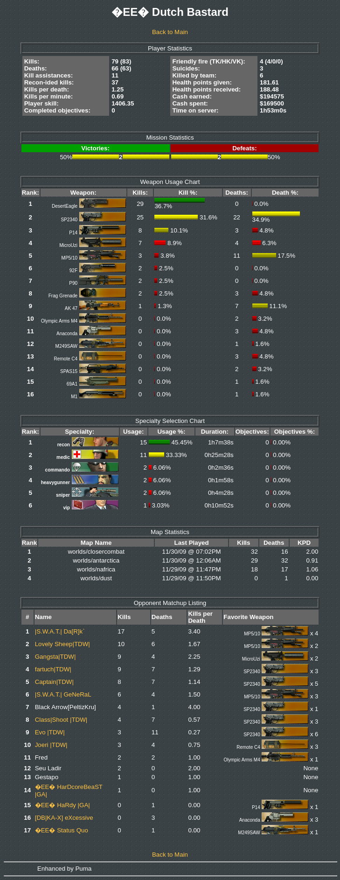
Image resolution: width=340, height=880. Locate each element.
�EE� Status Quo (61, 830)
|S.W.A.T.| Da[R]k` (60, 631)
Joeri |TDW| (51, 744)
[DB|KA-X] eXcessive (64, 817)
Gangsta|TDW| (55, 656)
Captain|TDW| (54, 681)
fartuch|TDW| (53, 669)
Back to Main (170, 31)
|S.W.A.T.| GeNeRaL (63, 694)
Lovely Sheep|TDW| (62, 644)
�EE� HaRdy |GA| (62, 805)
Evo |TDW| (50, 732)
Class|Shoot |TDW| (61, 719)
